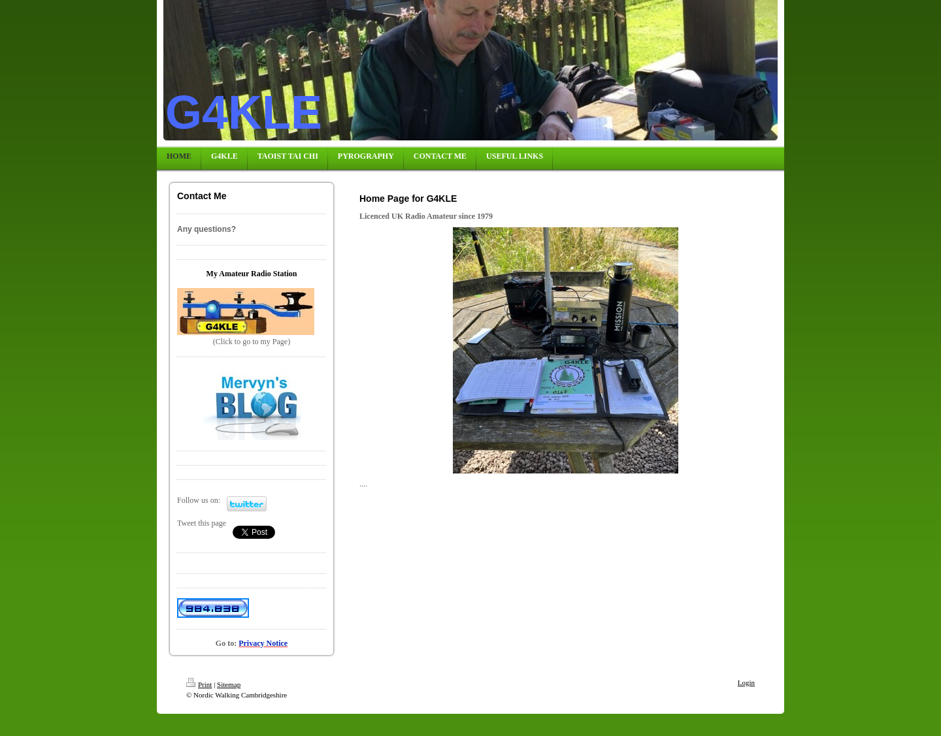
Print (199, 684)
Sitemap (228, 684)
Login (746, 682)
